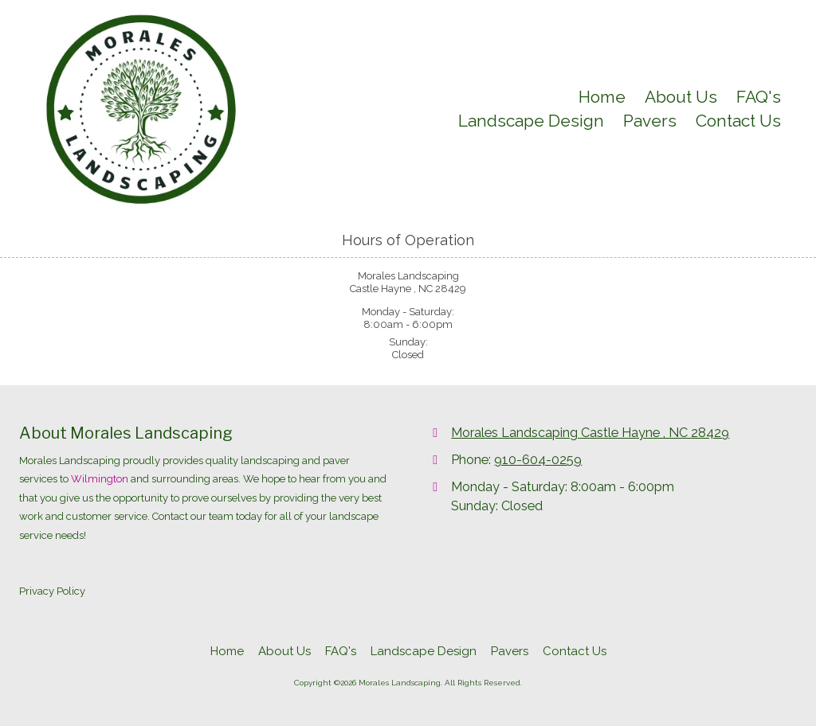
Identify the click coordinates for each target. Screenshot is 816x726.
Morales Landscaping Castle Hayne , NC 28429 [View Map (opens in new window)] (590, 432)
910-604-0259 (538, 459)
